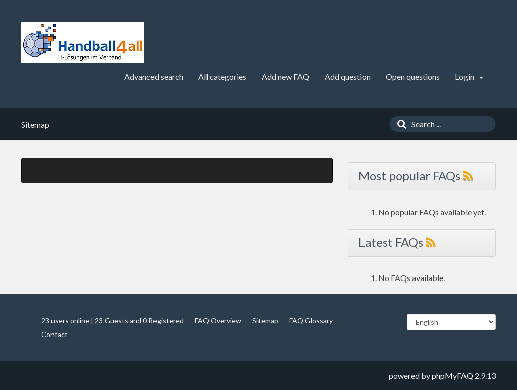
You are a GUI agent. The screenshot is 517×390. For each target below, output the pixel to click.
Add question (348, 76)
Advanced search (153, 76)
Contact (54, 334)
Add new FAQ (285, 76)
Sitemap (265, 320)
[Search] (399, 124)
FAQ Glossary (311, 320)
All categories (222, 76)
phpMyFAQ (452, 375)
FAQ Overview (218, 320)
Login (469, 76)
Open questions (413, 76)
